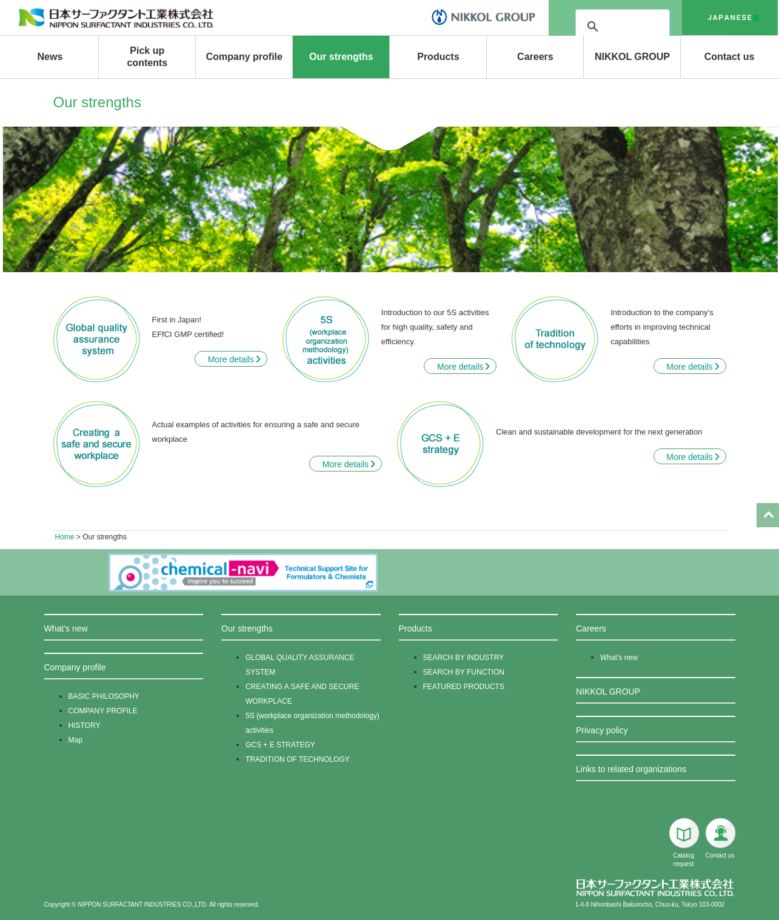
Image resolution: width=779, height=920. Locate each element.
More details (231, 359)
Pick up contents (147, 56)
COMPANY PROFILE (103, 711)
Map (75, 740)
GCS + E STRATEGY (280, 745)
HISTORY (85, 725)
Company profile (244, 57)
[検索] (656, 26)
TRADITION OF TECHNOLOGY (298, 759)
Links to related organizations (631, 769)
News (49, 57)
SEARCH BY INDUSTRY (463, 657)
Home (65, 537)
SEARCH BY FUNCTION (463, 672)
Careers (535, 57)
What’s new (66, 628)
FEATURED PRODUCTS (463, 686)
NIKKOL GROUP (632, 57)
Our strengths (341, 57)
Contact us (729, 57)
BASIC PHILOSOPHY (104, 696)
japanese (730, 17)
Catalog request (684, 842)
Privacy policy (602, 730)
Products (438, 57)
